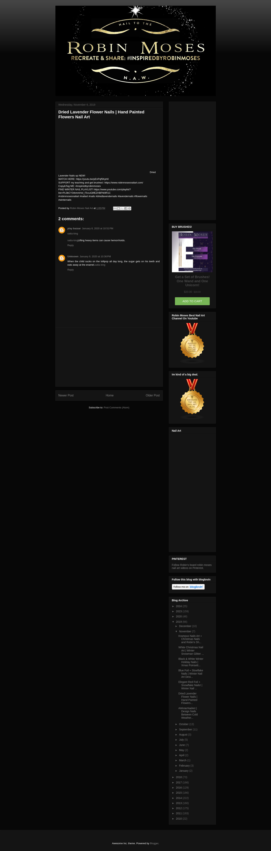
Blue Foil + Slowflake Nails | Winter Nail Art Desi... (190, 673)
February (184, 765)
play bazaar (74, 228)
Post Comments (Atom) (116, 407)
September (186, 729)
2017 (179, 782)
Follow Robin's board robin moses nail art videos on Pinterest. (192, 566)
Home (110, 395)
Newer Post (66, 395)
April (182, 755)
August (183, 734)
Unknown (73, 256)
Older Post (153, 395)
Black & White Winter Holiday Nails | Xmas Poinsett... (190, 662)
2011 (179, 813)
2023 (179, 611)
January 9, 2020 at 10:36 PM (95, 256)
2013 (179, 803)
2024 (179, 606)
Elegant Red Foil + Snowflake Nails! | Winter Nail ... (190, 685)
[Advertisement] (109, 357)
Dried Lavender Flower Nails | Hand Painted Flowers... (187, 698)
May (182, 750)
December (185, 626)
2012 (179, 808)
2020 (179, 616)
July (182, 739)
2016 (179, 787)
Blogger (154, 843)
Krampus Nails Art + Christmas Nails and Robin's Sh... (190, 639)
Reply (71, 245)
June (182, 744)
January (184, 770)
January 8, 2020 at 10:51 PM (97, 228)
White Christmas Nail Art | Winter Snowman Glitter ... (191, 650)
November (185, 631)
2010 (179, 818)
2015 (179, 792)
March (183, 760)
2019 (179, 621)
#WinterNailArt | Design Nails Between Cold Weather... (188, 713)
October (184, 724)
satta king (73, 233)
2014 (179, 798)
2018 (179, 777)
